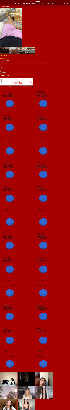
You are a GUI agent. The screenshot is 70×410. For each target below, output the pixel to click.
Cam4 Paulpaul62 (5, 6)
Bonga (39, 3)
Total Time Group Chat (7, 95)
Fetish (64, 3)
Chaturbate (34, 3)
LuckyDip (28, 3)
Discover (19, 3)
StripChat (43, 3)
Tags (24, 3)
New (52, 3)
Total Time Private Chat (7, 96)
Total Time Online (6, 93)
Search (15, 3)
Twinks (59, 3)
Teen (56, 3)
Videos (48, 3)
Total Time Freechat (6, 94)
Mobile (68, 3)
